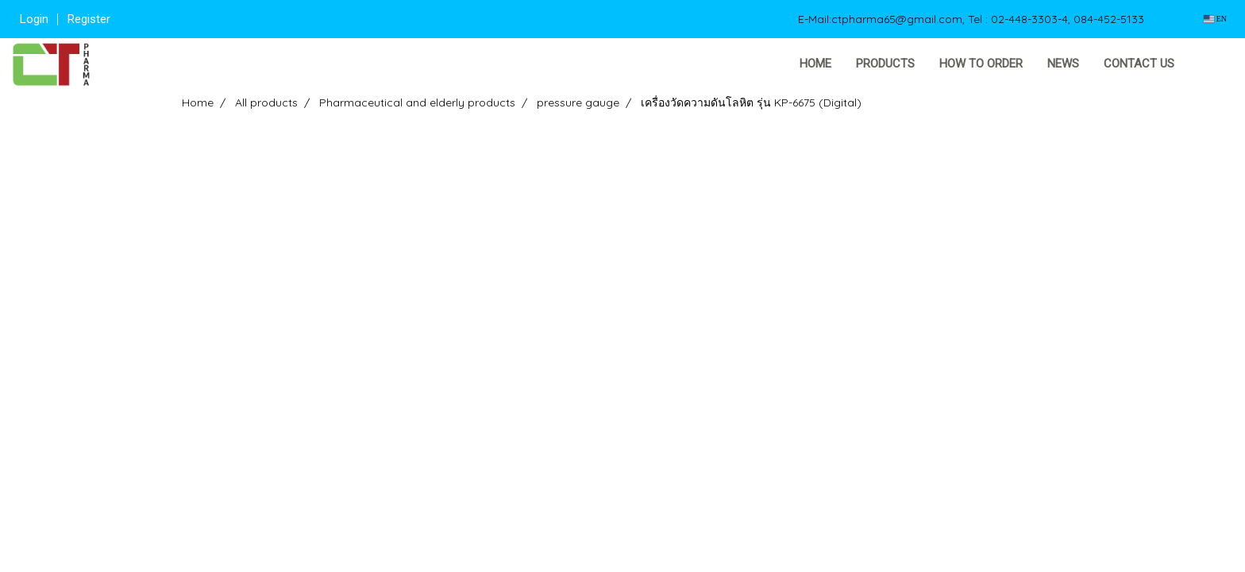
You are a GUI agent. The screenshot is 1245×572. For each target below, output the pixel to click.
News (1063, 63)
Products (885, 63)
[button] (1211, 64)
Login (34, 19)
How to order (981, 63)
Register (88, 19)
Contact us (1139, 63)
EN (1215, 18)
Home (815, 63)
